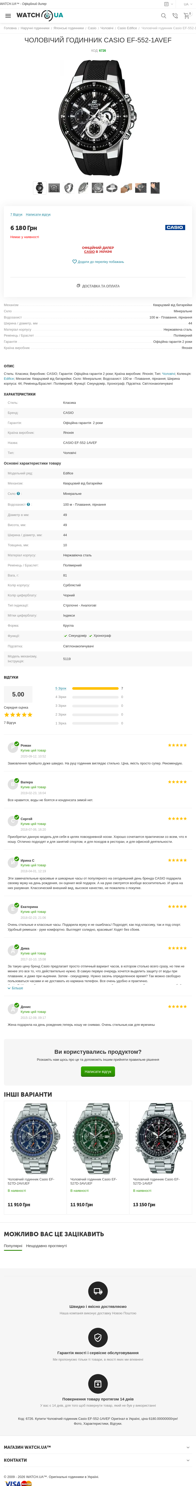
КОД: (94, 50)
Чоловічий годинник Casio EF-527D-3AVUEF (93, 1181)
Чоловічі (168, 374)
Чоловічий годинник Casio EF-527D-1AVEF (156, 1181)
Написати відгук (38, 214)
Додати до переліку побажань (98, 261)
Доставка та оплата (100, 286)
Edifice (9, 378)
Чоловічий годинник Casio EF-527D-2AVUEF (31, 1181)
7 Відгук (16, 214)
